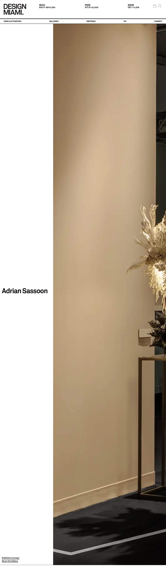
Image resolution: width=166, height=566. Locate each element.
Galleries (54, 21)
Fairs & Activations (12, 21)
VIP (124, 21)
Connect (158, 21)
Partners (90, 21)
